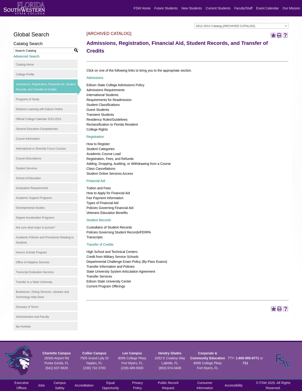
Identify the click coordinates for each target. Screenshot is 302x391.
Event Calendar (267, 8)
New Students (191, 8)
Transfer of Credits (99, 244)
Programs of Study (27, 99)
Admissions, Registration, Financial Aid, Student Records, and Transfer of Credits (46, 87)
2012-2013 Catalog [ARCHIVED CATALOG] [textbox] (225, 26)
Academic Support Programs (34, 198)
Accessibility (234, 385)
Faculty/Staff (243, 8)
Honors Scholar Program (31, 252)
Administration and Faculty (32, 316)
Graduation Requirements (32, 188)
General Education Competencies (37, 129)
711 (245, 363)
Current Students (218, 8)
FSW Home (142, 8)
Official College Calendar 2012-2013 (38, 119)
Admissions (94, 78)
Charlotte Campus (56, 353)
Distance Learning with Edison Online (39, 109)
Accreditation (84, 385)
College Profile (25, 74)
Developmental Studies (30, 207)
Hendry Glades (170, 353)
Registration (95, 137)
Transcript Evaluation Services (35, 272)
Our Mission (291, 8)
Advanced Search (27, 56)
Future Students (166, 8)
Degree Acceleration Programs (35, 217)
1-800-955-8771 (247, 358)
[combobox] (241, 26)
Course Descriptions (28, 158)
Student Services (26, 168)
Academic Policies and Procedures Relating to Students (45, 240)
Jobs (41, 385)
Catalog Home (25, 64)
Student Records (98, 220)
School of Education (28, 178)
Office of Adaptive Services (33, 262)
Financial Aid (95, 181)
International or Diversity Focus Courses (41, 148)
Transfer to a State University (34, 282)
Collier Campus (94, 353)
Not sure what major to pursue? (35, 227)
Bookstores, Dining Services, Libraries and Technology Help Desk (42, 294)
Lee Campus (132, 353)
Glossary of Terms (27, 307)
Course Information (28, 138)
